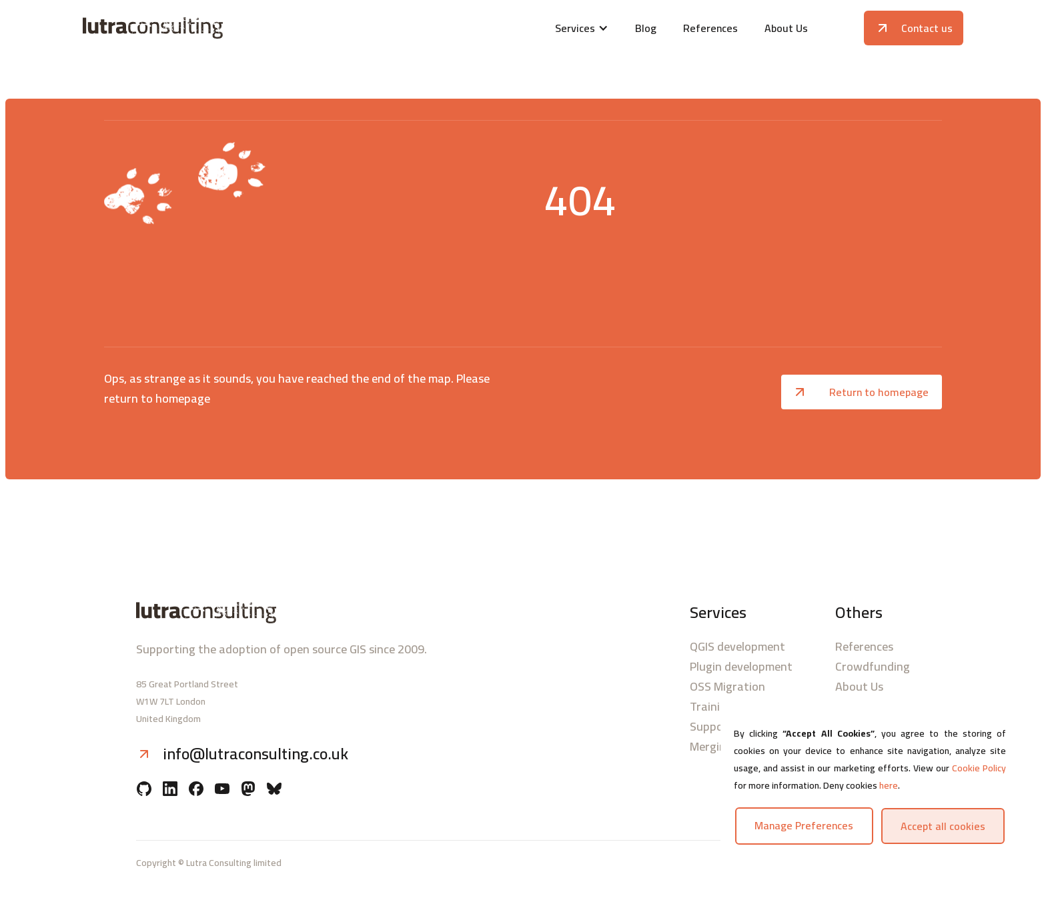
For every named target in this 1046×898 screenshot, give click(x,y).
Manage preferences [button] (803, 825)
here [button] (888, 785)
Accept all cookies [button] (943, 826)
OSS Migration (727, 687)
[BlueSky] (274, 790)
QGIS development (737, 647)
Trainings (714, 707)
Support (711, 727)
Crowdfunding (872, 667)
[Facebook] (196, 790)
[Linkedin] (170, 790)
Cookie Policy (979, 768)
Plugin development (741, 667)
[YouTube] (222, 790)
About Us (786, 28)
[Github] (144, 790)
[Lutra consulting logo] (228, 28)
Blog (645, 28)
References (710, 28)
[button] (582, 28)
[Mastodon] (248, 790)
